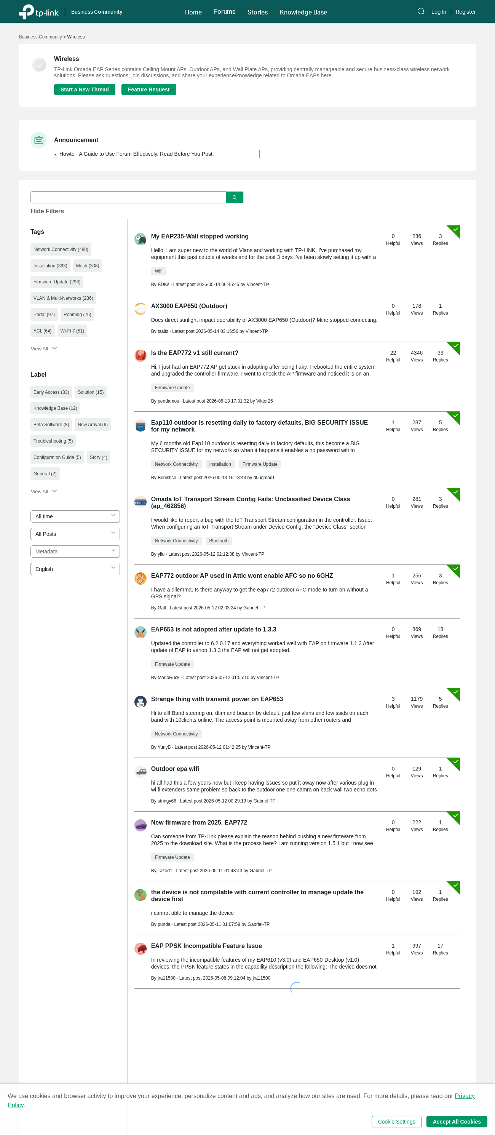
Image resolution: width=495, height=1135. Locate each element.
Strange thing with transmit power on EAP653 (217, 699)
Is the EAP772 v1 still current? (194, 353)
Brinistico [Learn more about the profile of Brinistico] (167, 477)
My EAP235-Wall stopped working (200, 236)
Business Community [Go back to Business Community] (40, 37)
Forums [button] (224, 11)
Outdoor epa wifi (175, 769)
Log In (438, 11)
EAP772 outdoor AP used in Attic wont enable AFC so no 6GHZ (242, 575)
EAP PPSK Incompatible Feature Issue (206, 946)
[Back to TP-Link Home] (39, 11)
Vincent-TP (258, 284)
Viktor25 (264, 401)
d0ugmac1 (264, 477)
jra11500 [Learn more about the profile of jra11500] (167, 978)
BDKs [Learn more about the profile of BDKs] (163, 284)
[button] (193, 11)
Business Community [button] (97, 11)
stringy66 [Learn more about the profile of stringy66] (167, 801)
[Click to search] (234, 197)
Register (466, 11)
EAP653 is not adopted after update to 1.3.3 (213, 629)
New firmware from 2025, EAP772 (199, 822)
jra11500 (262, 978)
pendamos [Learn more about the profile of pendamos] (168, 401)
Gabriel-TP (254, 608)
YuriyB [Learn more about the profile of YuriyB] (164, 747)
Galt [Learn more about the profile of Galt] (162, 608)
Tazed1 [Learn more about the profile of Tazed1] (165, 870)
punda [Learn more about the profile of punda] (164, 924)
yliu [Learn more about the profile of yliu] (161, 554)
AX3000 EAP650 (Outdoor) (189, 306)
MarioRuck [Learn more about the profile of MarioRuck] (168, 677)
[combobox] (75, 516)
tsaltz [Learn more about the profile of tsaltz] (163, 331)
